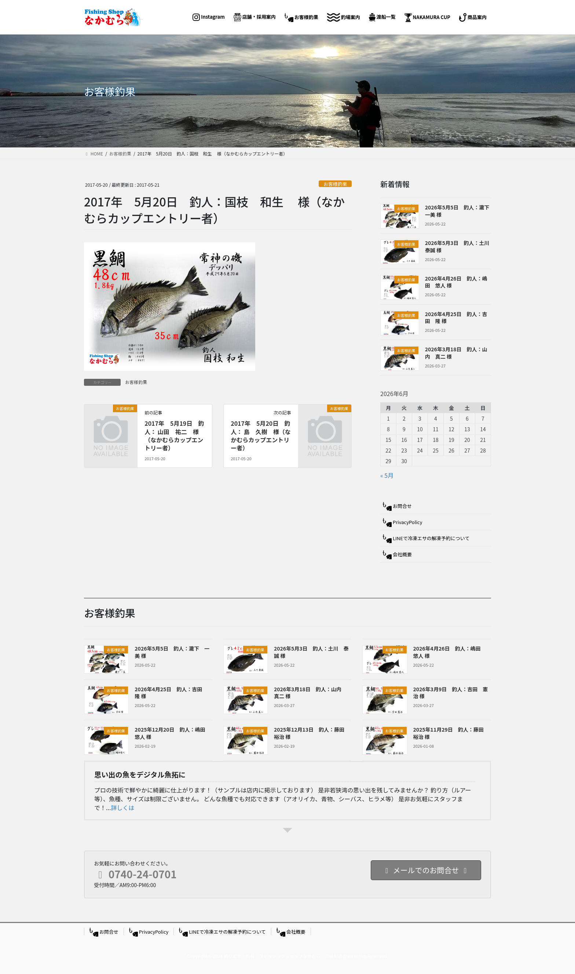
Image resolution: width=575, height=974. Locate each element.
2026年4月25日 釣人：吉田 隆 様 (456, 317)
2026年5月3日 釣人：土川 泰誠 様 (460, 246)
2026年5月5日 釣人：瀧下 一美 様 (460, 211)
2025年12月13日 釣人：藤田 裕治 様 (311, 733)
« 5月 (386, 475)
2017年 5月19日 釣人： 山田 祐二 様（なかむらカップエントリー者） (174, 435)
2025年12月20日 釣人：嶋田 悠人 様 (172, 733)
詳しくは (122, 807)
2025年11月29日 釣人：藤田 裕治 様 (451, 733)
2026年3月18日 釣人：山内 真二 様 (456, 352)
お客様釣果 (335, 183)
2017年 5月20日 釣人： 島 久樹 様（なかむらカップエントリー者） (261, 435)
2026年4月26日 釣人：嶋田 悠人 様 (456, 282)
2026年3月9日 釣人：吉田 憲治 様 (450, 692)
